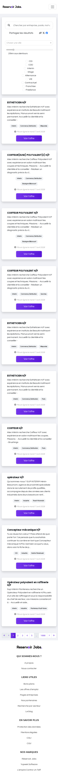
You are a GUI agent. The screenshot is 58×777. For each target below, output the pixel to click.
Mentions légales (29, 732)
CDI (30, 61)
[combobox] (26, 42)
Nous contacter (29, 668)
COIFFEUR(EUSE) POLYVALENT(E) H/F (28, 155)
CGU (29, 738)
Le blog (29, 711)
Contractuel (31, 83)
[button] (40, 33)
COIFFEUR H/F (15, 428)
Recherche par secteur (29, 706)
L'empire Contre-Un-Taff (29, 770)
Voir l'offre (29, 138)
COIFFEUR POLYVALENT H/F (22, 213)
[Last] (53, 635)
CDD (30, 65)
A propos (29, 663)
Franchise (31, 86)
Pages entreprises (29, 695)
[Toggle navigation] (52, 7)
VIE (30, 79)
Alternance (30, 75)
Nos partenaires (29, 700)
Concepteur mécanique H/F (23, 530)
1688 (42, 635)
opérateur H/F (15, 477)
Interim (30, 68)
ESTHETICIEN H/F (16, 102)
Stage (31, 72)
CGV (29, 743)
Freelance (31, 90)
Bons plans (29, 684)
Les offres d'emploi (29, 689)
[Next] (49, 635)
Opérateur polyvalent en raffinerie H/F (27, 584)
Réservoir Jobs (29, 759)
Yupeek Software (29, 764)
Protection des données (29, 727)
